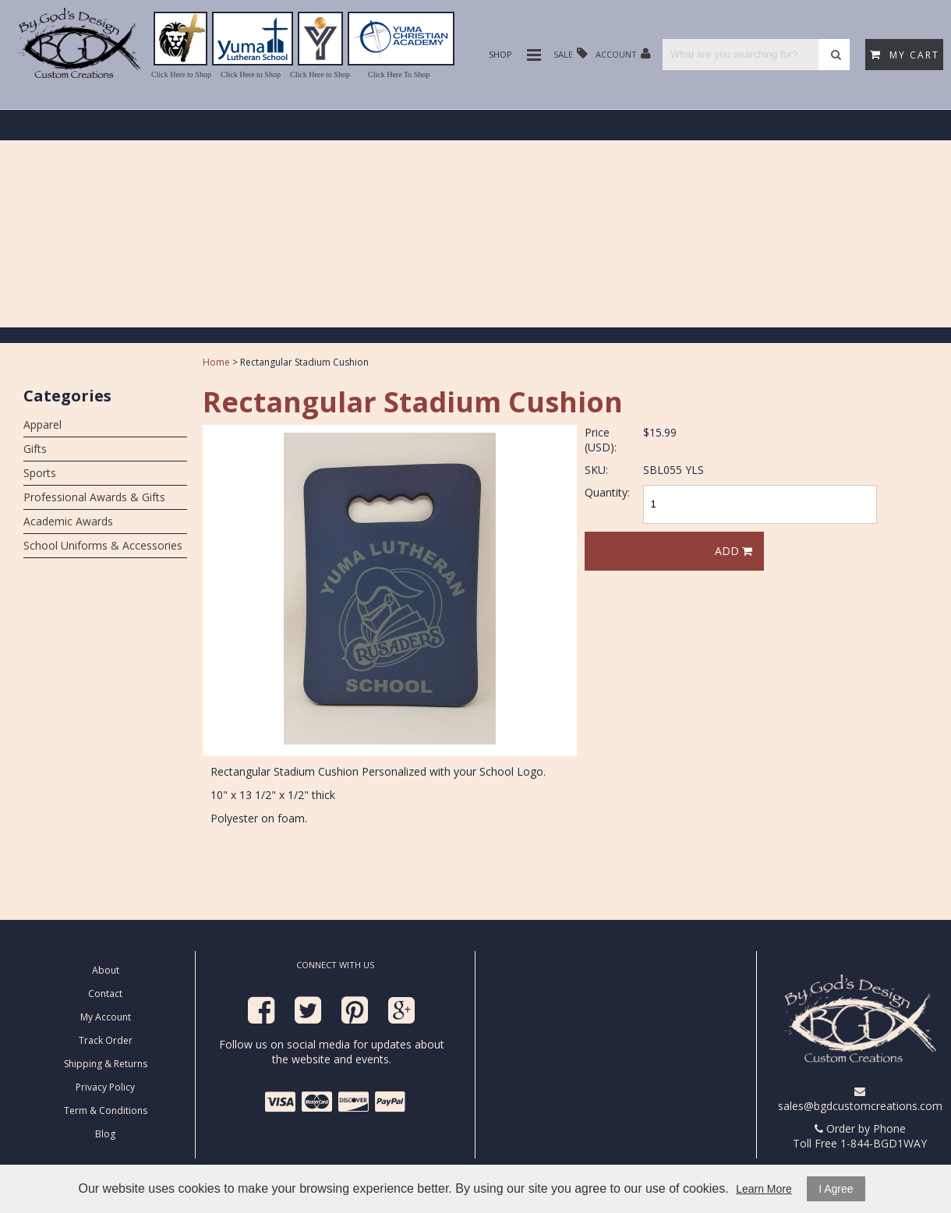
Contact (105, 993)
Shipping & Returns (105, 1063)
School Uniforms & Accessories (102, 545)
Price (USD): (601, 439)
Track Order (106, 1040)
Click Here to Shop (181, 74)
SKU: (596, 469)
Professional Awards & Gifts (94, 497)
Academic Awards (68, 521)
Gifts (35, 448)
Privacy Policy (105, 1087)
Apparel (42, 424)
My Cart (904, 55)
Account (623, 53)
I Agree (835, 1189)
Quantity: (607, 492)
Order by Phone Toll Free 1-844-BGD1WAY (860, 1136)
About (105, 970)
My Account (105, 1017)
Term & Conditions (105, 1110)
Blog (105, 1134)
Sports (39, 472)
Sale (570, 53)
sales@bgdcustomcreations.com (860, 1099)
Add (733, 550)
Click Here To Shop (399, 74)
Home (216, 362)
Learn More (764, 1189)
